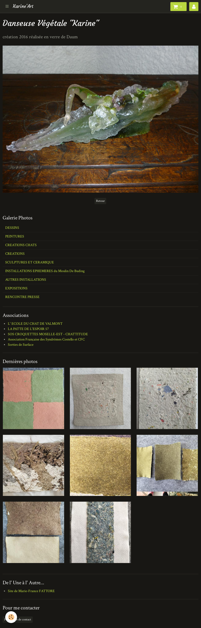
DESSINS (12, 227)
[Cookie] (11, 617)
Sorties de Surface (21, 344)
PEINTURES (14, 236)
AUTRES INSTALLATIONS (25, 279)
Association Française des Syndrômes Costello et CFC (46, 339)
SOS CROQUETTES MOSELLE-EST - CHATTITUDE (48, 334)
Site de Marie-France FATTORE (31, 591)
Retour (100, 201)
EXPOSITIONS (16, 288)
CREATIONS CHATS (21, 245)
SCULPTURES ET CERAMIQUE (29, 262)
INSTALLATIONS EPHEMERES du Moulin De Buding (45, 271)
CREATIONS (15, 253)
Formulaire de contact (17, 619)
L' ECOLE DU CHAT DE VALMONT (35, 323)
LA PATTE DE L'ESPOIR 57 (28, 329)
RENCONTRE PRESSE (22, 297)
